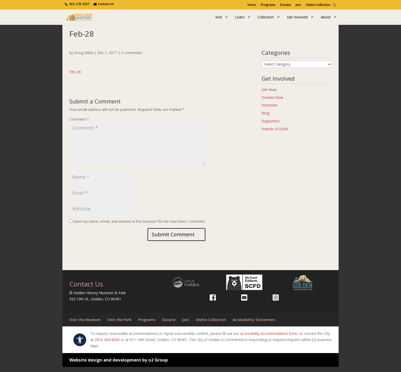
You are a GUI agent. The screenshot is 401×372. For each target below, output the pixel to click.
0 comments (131, 57)
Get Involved (297, 19)
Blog (265, 118)
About (326, 19)
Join (298, 5)
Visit (218, 19)
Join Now (269, 94)
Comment (79, 124)
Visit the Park (119, 324)
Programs (268, 5)
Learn (239, 19)
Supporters (271, 125)
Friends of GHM (275, 133)
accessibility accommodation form (268, 338)
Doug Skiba (83, 57)
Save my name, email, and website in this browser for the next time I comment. (139, 226)
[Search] (334, 5)
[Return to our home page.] (88, 19)
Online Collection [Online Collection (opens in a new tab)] (318, 5)
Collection (266, 19)
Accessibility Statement (254, 324)
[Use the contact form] (104, 4)
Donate (285, 5)
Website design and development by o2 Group (118, 365)
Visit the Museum (85, 324)
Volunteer (269, 110)
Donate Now (272, 102)
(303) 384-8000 (107, 344)
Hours (252, 5)
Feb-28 (75, 76)
